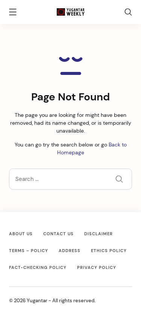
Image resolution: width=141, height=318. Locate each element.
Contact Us (58, 233)
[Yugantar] (71, 11)
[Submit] (119, 180)
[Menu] (13, 13)
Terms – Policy (28, 250)
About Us (21, 233)
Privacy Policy (96, 267)
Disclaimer (98, 233)
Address (69, 250)
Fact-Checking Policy (38, 267)
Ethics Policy (109, 250)
